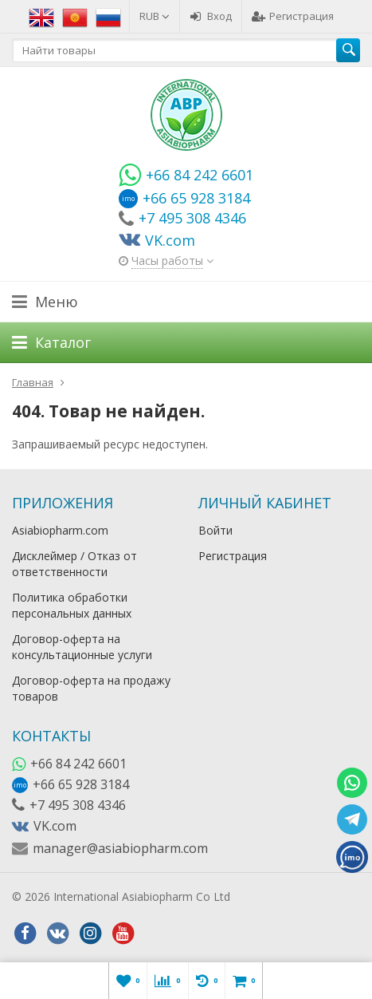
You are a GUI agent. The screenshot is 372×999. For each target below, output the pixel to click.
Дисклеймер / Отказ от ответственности (74, 563)
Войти (215, 530)
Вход (211, 16)
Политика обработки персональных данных (71, 605)
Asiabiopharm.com (60, 530)
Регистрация (293, 16)
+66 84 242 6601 (78, 763)
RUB (154, 16)
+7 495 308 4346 (77, 805)
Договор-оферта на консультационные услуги (82, 646)
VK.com (54, 826)
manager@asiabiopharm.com (120, 848)
